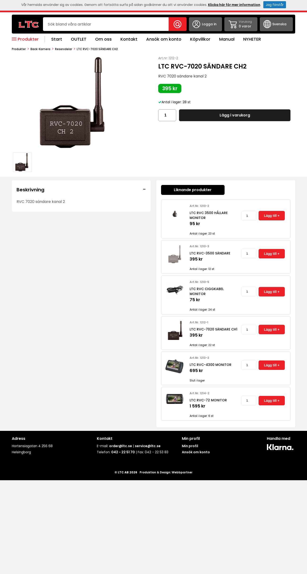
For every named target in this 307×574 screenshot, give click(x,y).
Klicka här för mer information (234, 4)
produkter (19, 49)
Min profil (190, 446)
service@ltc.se (148, 446)
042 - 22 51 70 (123, 452)
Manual (227, 39)
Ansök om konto (163, 39)
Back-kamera (40, 49)
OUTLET (78, 39)
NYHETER (252, 39)
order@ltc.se (120, 446)
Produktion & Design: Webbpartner (166, 472)
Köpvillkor (200, 39)
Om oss (103, 39)
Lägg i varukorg (235, 115)
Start (56, 39)
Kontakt (128, 39)
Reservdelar (63, 49)
